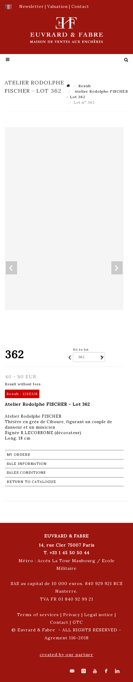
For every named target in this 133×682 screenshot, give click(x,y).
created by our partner (66, 654)
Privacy (71, 614)
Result (84, 86)
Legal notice (98, 614)
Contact (59, 622)
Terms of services (38, 614)
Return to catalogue (31, 482)
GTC (78, 622)
